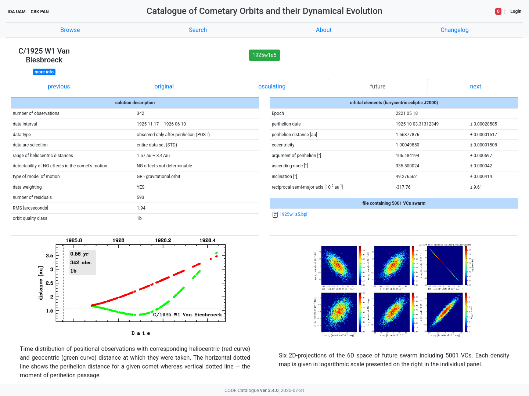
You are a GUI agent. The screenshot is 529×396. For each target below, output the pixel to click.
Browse (70, 29)
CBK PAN (39, 11)
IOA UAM (17, 11)
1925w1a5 (264, 55)
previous (59, 86)
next (475, 86)
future (377, 86)
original (164, 86)
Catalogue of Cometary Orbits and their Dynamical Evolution (264, 11)
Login (515, 11)
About (324, 29)
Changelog (454, 29)
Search (198, 29)
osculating (271, 86)
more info (44, 72)
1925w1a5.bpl (293, 214)
